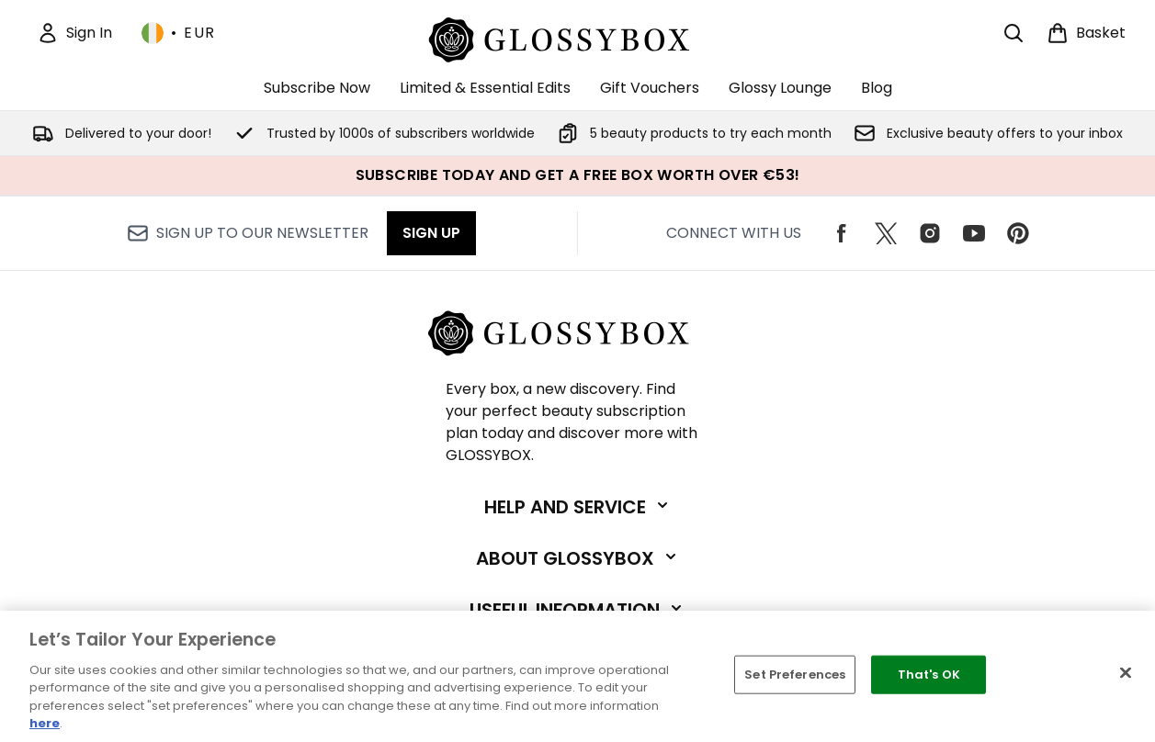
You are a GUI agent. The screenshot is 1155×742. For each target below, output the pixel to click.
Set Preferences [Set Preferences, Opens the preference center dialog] (794, 674)
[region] (577, 676)
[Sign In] (74, 33)
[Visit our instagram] (930, 233)
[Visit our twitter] (886, 233)
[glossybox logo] (577, 37)
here (44, 723)
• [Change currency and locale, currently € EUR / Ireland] (179, 33)
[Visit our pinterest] (1018, 233)
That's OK (929, 674)
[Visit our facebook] (842, 233)
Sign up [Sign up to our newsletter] (431, 232)
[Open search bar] (1013, 33)
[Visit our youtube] (974, 233)
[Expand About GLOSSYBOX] (578, 558)
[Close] (1125, 673)
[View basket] (1086, 33)
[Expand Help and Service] (578, 507)
